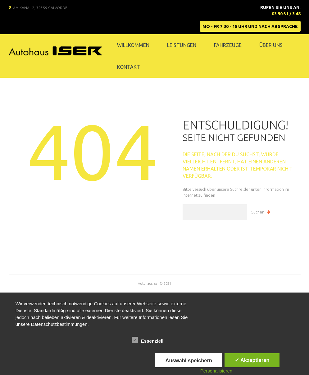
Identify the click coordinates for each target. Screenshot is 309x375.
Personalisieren (216, 370)
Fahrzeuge (228, 45)
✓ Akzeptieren (252, 360)
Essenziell (148, 340)
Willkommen (133, 45)
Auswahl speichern (189, 360)
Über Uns (271, 45)
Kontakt (128, 67)
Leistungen (181, 45)
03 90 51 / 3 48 (286, 13)
